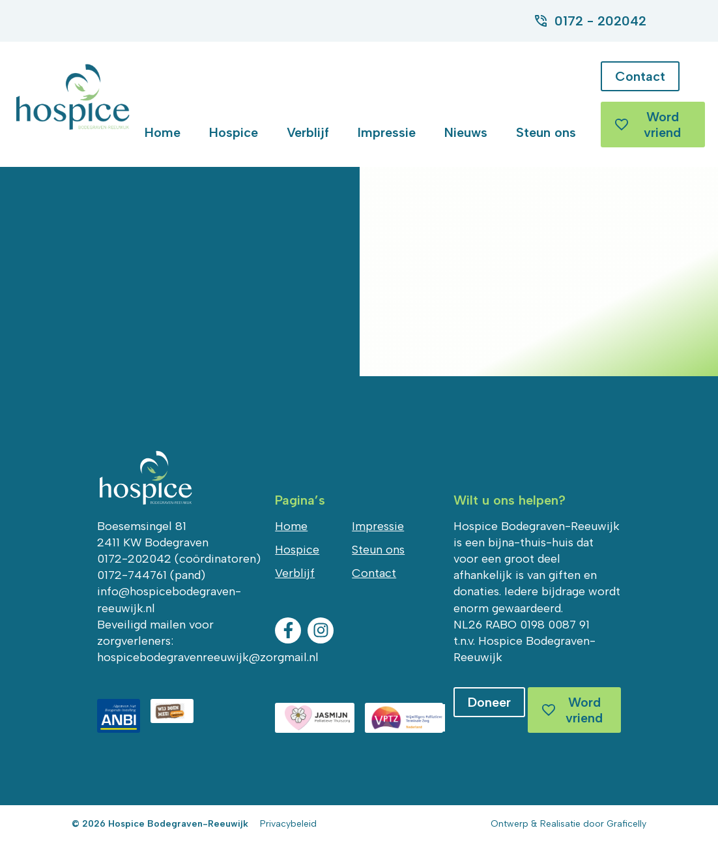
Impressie (387, 132)
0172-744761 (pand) (151, 575)
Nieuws (465, 132)
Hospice (233, 132)
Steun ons (546, 132)
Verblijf (308, 132)
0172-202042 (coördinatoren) (179, 559)
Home (162, 132)
